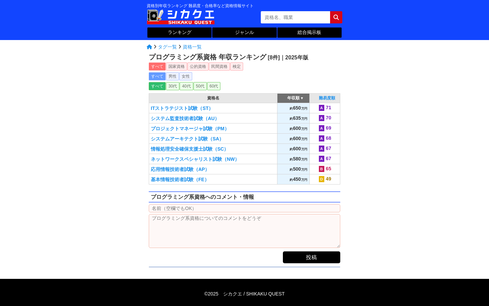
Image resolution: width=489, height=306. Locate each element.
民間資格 (219, 66)
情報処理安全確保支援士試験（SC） (190, 149)
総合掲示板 (309, 32)
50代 (200, 86)
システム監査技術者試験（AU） (185, 118)
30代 (172, 86)
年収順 (293, 98)
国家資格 (176, 66)
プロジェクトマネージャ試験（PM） (190, 128)
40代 (186, 86)
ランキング (180, 32)
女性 (186, 76)
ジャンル (244, 32)
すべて (157, 66)
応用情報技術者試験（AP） (180, 169)
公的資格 (198, 66)
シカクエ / (254, 294)
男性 (172, 76)
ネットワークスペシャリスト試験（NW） (195, 159)
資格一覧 (192, 47)
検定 (237, 66)
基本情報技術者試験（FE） (180, 179)
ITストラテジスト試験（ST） (182, 108)
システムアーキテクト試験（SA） (187, 138)
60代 (214, 86)
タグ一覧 (167, 47)
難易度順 (327, 98)
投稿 (311, 257)
